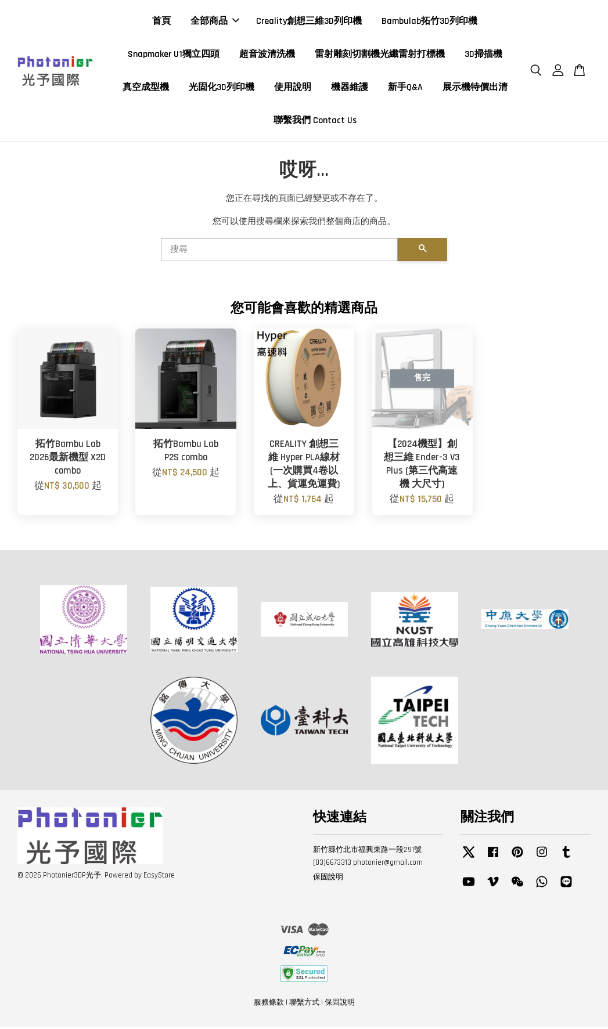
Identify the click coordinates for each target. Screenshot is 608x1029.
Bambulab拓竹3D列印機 (429, 22)
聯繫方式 (304, 1004)
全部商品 (214, 22)
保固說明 (328, 879)
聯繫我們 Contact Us (315, 122)
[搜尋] (279, 251)
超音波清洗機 (267, 55)
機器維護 (349, 88)
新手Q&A (405, 88)
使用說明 (292, 88)
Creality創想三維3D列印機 (309, 22)
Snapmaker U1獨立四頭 (174, 55)
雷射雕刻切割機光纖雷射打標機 (380, 55)
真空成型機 (146, 88)
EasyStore (159, 877)
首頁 (161, 22)
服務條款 (269, 1004)
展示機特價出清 (475, 88)
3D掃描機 (483, 55)
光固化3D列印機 (221, 88)
